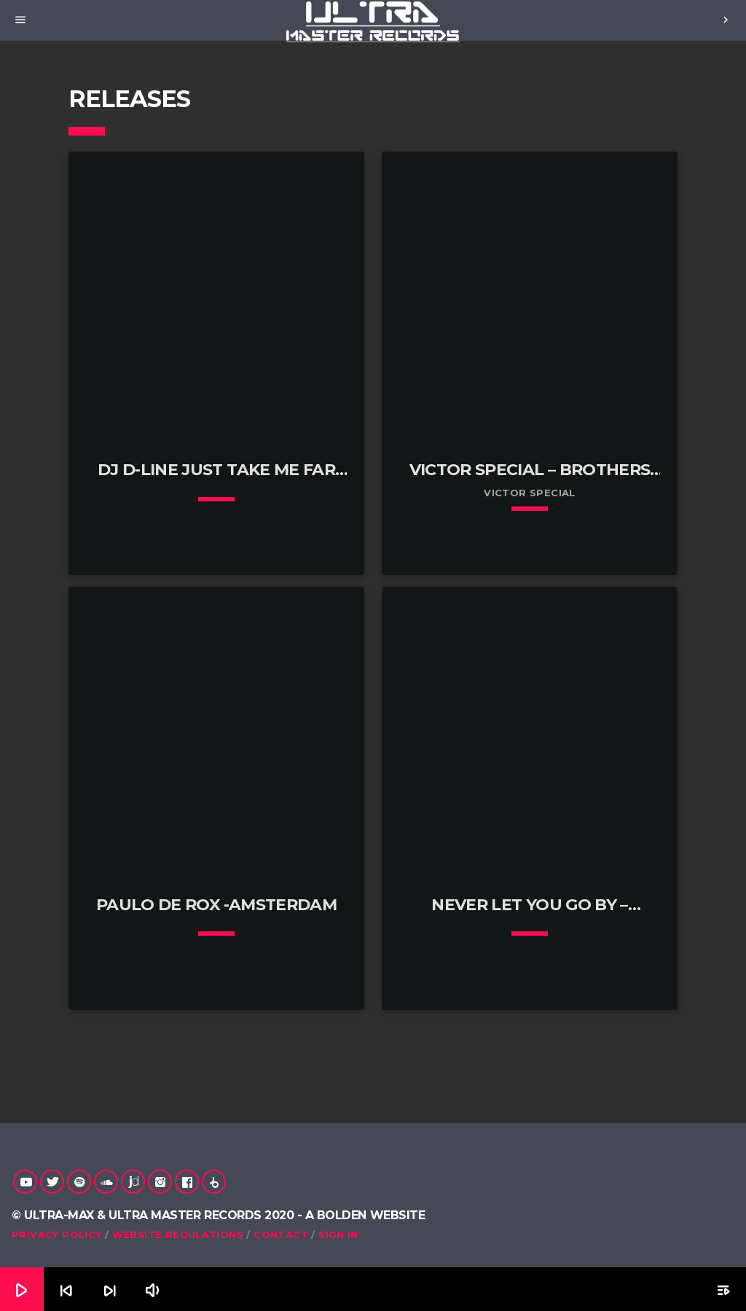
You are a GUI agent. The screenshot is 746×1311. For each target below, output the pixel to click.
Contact (281, 1234)
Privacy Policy (56, 1234)
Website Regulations (177, 1234)
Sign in (338, 1234)
